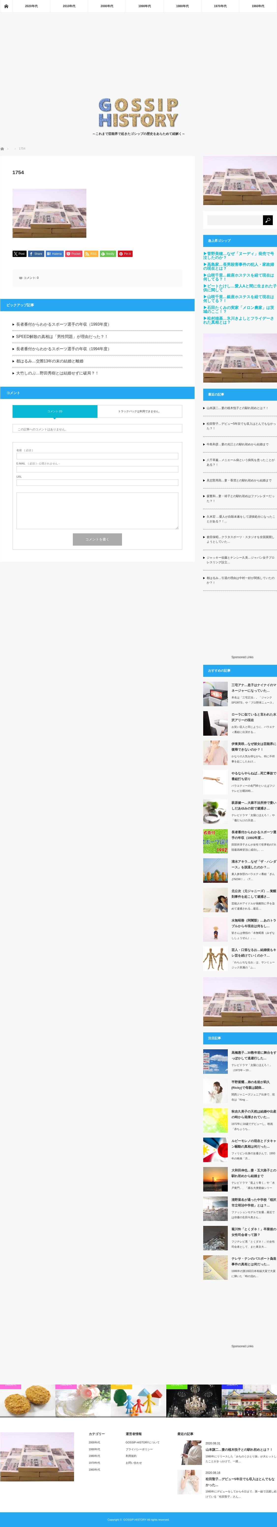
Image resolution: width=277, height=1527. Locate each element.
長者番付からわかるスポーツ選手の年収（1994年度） (64, 349)
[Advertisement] (138, 60)
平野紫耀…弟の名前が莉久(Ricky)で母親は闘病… (250, 1085)
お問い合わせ (134, 1462)
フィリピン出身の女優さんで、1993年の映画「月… (253, 1156)
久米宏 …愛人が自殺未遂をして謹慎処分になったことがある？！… (241, 519)
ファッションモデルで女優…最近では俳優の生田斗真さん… (253, 1215)
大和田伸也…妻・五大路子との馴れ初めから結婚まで (253, 1173)
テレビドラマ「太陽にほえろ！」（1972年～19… (251, 1068)
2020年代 (31, 6)
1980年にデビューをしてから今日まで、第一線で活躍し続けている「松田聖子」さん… (241, 1494)
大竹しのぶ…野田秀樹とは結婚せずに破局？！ (57, 374)
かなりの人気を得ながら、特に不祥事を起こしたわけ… (253, 759)
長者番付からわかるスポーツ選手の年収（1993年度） (64, 325)
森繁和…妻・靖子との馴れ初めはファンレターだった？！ (241, 498)
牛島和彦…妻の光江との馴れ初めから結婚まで (238, 444)
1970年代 (220, 6)
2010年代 (69, 6)
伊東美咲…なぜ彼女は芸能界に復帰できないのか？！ (253, 746)
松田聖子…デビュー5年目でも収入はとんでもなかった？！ (241, 426)
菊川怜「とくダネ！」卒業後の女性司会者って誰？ (253, 1232)
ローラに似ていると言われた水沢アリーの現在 (253, 717)
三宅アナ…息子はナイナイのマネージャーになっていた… (253, 688)
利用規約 (131, 1455)
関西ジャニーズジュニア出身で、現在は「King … (253, 1097)
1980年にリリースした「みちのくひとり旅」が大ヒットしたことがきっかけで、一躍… (241, 1459)
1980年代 (182, 6)
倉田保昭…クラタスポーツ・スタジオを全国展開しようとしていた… (241, 539)
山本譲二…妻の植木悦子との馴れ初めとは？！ (238, 408)
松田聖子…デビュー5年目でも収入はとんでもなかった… (240, 1482)
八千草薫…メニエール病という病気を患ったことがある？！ (241, 462)
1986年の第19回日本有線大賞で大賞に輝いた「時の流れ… (253, 1274)
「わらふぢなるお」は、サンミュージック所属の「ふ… (253, 965)
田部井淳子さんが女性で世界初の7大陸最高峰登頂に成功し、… (253, 847)
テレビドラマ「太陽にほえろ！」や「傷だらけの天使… (253, 818)
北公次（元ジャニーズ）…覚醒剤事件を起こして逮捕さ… (253, 893)
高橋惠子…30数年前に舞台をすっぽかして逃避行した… (254, 1055)
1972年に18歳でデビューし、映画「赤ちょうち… (252, 1126)
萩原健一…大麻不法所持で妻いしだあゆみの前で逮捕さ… (253, 805)
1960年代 (258, 6)
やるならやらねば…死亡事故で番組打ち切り (253, 776)
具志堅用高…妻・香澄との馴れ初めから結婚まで (239, 480)
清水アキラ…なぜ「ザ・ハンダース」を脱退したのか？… (253, 864)
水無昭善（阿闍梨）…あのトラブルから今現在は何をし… (253, 923)
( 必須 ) (24, 450)
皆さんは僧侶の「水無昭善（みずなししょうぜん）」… (253, 935)
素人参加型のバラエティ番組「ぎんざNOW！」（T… (253, 877)
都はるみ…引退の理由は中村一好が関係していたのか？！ (241, 580)
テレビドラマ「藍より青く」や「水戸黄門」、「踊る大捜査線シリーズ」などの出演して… (253, 1187)
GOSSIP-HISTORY (134, 1519)
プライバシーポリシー (139, 1449)
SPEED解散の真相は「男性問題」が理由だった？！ (62, 337)
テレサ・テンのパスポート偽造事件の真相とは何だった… (253, 1261)
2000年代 (107, 6)
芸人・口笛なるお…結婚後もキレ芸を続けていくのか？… (253, 952)
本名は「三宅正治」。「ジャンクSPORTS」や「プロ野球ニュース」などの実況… (253, 702)
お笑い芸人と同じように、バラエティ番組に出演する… (253, 729)
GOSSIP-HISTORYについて (143, 1442)
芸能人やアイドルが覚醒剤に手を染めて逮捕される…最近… (253, 906)
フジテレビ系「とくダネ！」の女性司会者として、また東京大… (253, 1244)
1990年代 (144, 6)
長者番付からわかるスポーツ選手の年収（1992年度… (253, 835)
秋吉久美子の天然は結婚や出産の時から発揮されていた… (253, 1114)
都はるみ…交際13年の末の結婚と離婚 (50, 361)
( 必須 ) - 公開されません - (38, 463)
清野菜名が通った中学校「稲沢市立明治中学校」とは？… (253, 1202)
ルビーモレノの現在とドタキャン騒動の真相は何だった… (253, 1143)
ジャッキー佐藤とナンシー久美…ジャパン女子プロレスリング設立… (241, 560)
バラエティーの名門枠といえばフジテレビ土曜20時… (253, 788)
